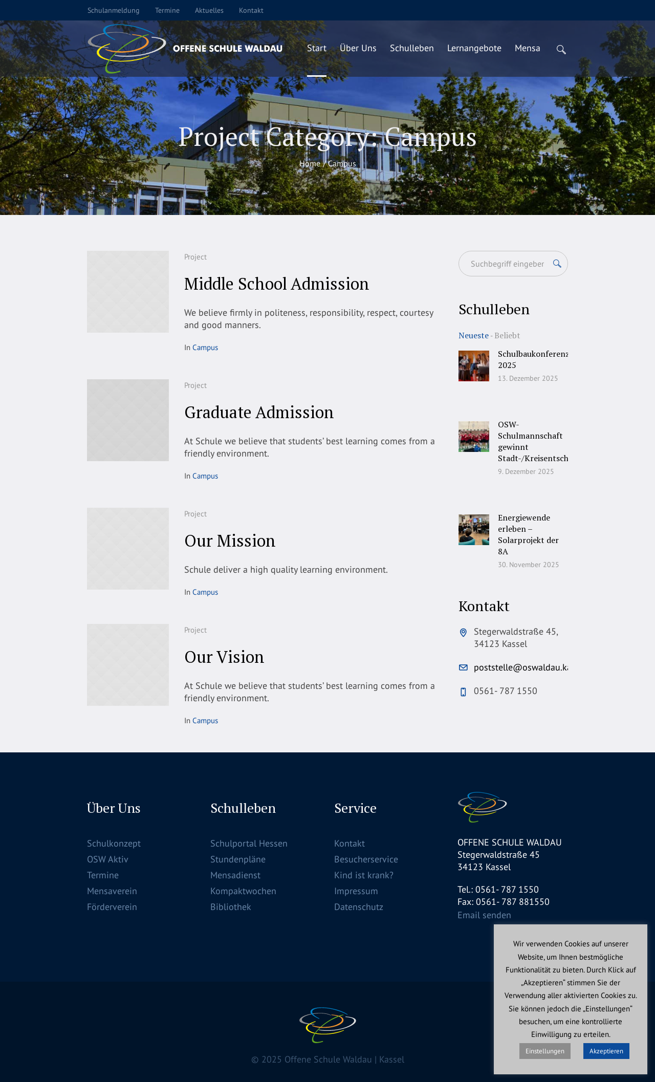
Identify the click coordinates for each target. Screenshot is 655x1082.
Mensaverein (112, 891)
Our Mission (230, 540)
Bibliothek (230, 907)
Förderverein (112, 907)
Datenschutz (358, 907)
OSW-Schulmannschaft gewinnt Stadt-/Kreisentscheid (538, 441)
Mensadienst (235, 875)
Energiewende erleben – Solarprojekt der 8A (528, 534)
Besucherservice (366, 859)
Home (309, 163)
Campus (205, 347)
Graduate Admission (259, 412)
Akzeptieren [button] (606, 1051)
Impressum (356, 891)
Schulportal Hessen (249, 843)
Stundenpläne (238, 859)
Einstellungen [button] (545, 1051)
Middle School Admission (276, 283)
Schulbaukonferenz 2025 (534, 359)
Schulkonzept (114, 843)
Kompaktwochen (243, 891)
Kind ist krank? (364, 875)
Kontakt (349, 843)
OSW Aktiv (107, 859)
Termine (103, 875)
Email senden (484, 915)
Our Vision (224, 656)
